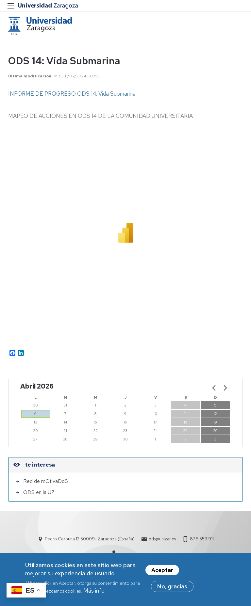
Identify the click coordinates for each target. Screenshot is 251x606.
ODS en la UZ (39, 492)
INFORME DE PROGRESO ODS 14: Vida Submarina (72, 93)
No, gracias (172, 586)
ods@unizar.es (162, 539)
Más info (94, 590)
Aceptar (162, 570)
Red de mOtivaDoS (45, 481)
